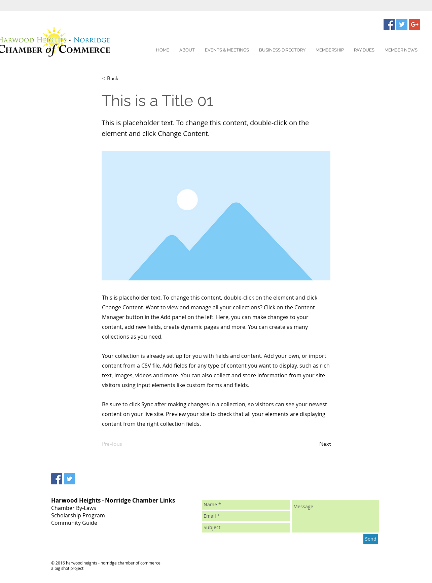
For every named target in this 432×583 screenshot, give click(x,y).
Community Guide (74, 522)
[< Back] (124, 78)
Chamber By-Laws (73, 508)
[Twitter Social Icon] (401, 24)
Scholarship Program (78, 515)
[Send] (370, 539)
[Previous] (124, 444)
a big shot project (67, 568)
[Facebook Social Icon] (389, 24)
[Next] (314, 444)
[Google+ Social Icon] (414, 24)
